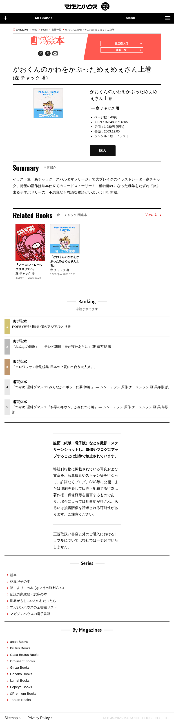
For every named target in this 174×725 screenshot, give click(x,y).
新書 (13, 576)
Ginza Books (19, 669)
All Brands (28, 18)
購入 (102, 152)
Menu (148, 18)
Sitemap (11, 719)
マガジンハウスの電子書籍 (30, 615)
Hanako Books (21, 675)
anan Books (19, 643)
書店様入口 (127, 44)
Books (44, 29)
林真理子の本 (20, 583)
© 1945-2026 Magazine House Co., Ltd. (134, 719)
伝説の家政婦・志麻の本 (28, 596)
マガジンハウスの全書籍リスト (33, 609)
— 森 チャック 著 (105, 110)
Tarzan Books (20, 701)
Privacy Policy (38, 719)
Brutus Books (20, 650)
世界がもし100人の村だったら (33, 602)
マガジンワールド (87, 6)
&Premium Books (23, 695)
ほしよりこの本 (37, 589)
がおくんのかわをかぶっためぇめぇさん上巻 (89, 29)
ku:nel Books (19, 682)
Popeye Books (21, 688)
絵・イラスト (119, 137)
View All (153, 217)
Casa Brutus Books (24, 656)
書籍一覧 (56, 29)
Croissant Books (22, 663)
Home (34, 29)
